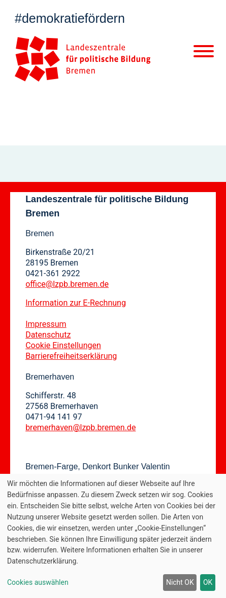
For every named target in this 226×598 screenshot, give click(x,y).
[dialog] (113, 536)
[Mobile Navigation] (203, 53)
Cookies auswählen (38, 582)
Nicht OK (180, 582)
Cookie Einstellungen (63, 345)
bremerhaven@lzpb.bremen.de (80, 427)
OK (207, 582)
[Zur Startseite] (82, 59)
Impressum (46, 324)
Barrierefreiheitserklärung (71, 356)
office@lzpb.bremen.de (67, 284)
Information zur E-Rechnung (75, 303)
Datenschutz (48, 335)
